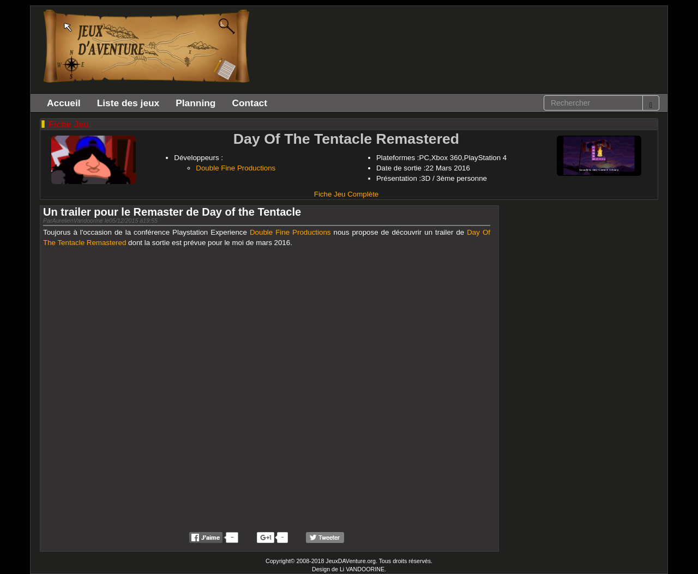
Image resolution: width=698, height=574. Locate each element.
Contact (249, 102)
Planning (195, 102)
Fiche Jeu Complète (346, 194)
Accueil (64, 102)
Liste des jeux (128, 102)
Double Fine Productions (235, 168)
